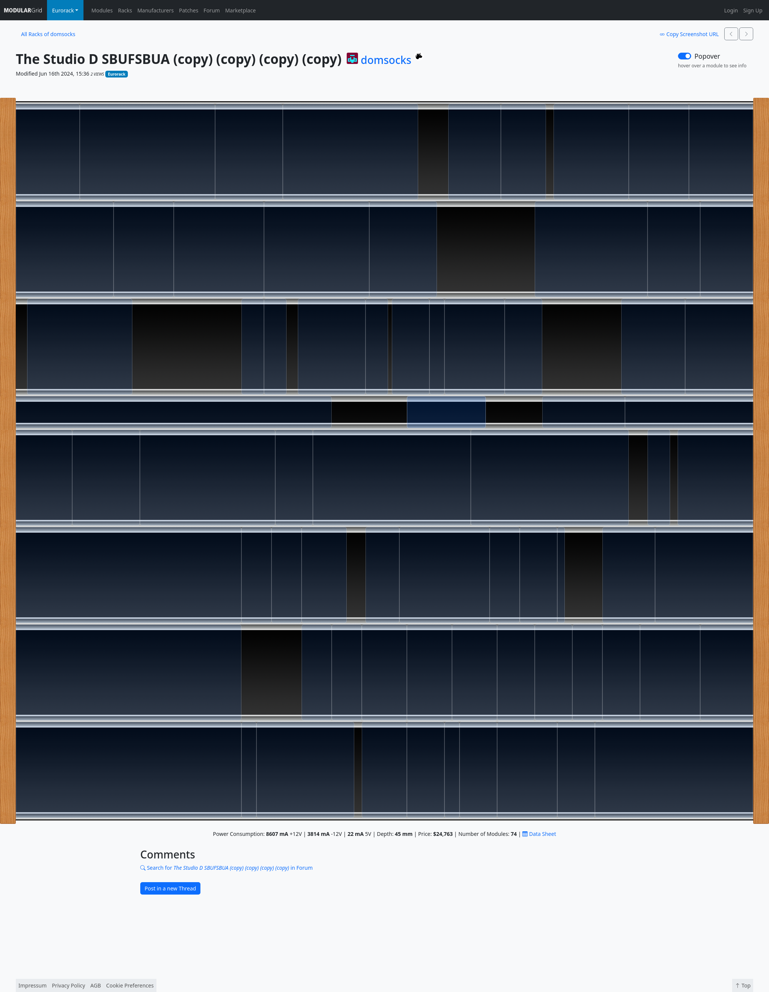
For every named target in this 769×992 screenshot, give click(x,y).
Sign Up (752, 10)
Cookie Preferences (129, 985)
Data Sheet (539, 833)
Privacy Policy (68, 985)
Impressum (32, 985)
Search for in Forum (226, 867)
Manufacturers (155, 10)
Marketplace (240, 10)
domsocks (386, 60)
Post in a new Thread (170, 888)
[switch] (684, 56)
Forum (211, 10)
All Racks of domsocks (48, 34)
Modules (102, 10)
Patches (188, 10)
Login (731, 10)
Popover (707, 56)
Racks (125, 10)
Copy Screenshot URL (689, 34)
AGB (95, 985)
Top (743, 985)
